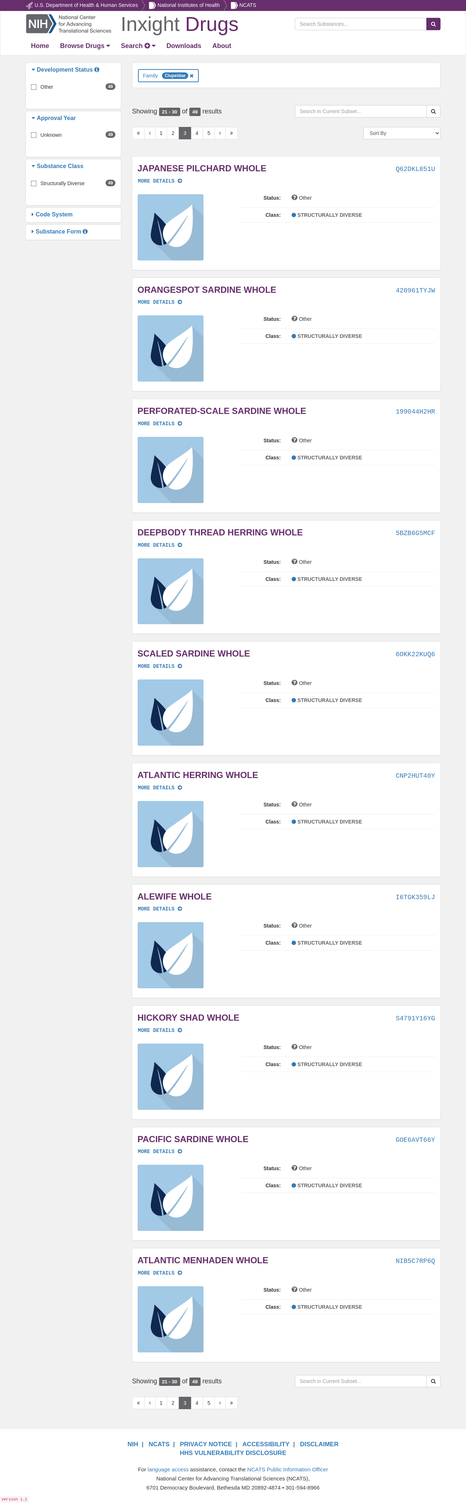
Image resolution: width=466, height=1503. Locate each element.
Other (46, 87)
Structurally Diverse (62, 183)
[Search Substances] (361, 24)
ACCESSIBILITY (265, 1444)
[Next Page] (220, 133)
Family (168, 75)
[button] (34, 70)
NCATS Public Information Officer (287, 1469)
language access (168, 1469)
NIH (132, 1444)
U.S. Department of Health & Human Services (86, 5)
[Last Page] (231, 133)
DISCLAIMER (319, 1444)
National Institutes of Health (189, 5)
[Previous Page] (149, 133)
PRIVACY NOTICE (206, 1444)
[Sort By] (402, 133)
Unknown (51, 135)
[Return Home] (131, 23)
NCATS (247, 5)
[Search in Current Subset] (361, 111)
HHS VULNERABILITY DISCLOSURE (233, 1453)
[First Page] (138, 133)
